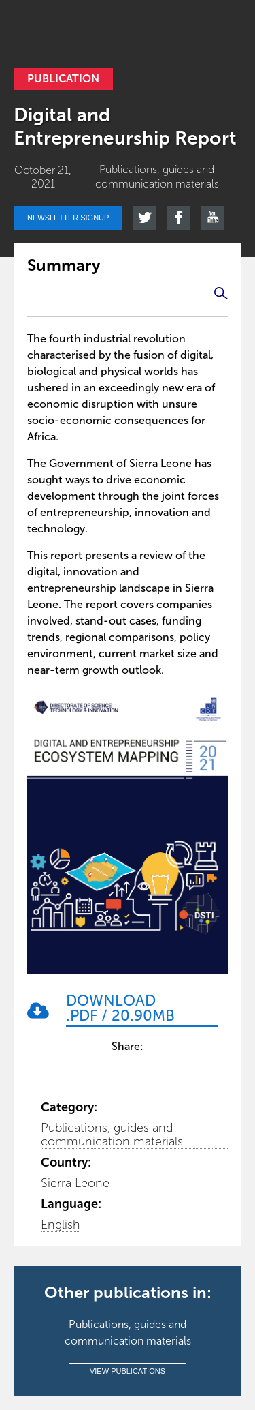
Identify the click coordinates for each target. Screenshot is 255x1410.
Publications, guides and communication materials (112, 1134)
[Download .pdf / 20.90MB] (142, 1010)
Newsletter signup (68, 217)
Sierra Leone (75, 1183)
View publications (127, 1371)
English (60, 1224)
